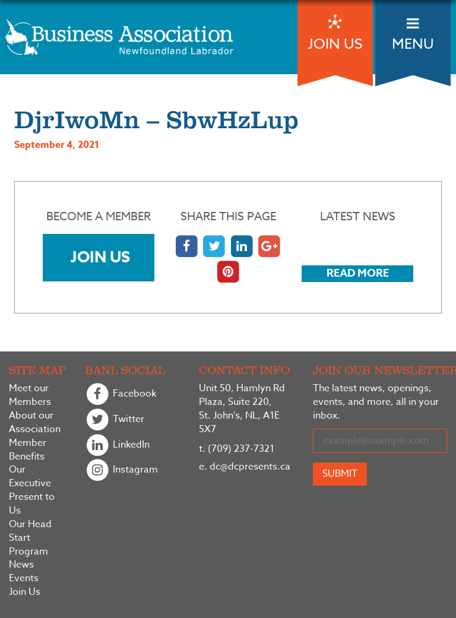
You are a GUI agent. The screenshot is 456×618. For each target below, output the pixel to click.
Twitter (114, 420)
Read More (358, 273)
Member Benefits (27, 450)
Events (24, 578)
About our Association (35, 422)
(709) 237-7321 (236, 449)
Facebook (120, 394)
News (21, 565)
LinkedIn (117, 445)
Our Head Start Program (30, 538)
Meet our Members (30, 395)
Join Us (100, 256)
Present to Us (32, 504)
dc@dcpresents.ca (244, 466)
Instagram (121, 470)
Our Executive (30, 476)
